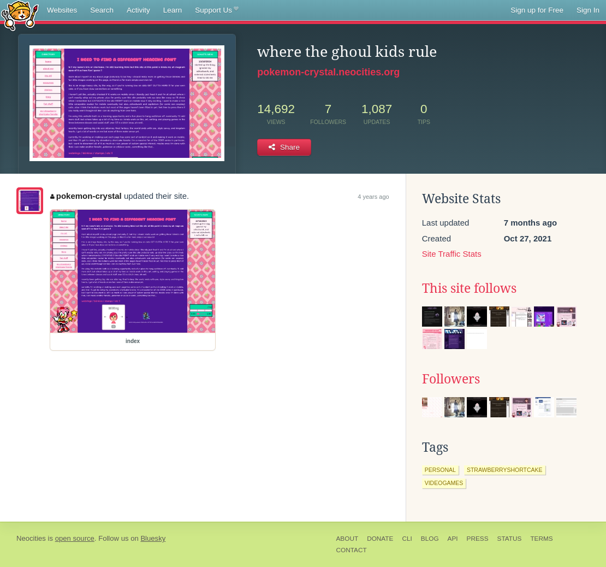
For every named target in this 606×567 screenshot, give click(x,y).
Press (478, 538)
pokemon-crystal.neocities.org (328, 72)
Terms (541, 538)
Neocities (31, 538)
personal (440, 469)
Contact (351, 550)
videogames (444, 483)
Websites (62, 10)
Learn (172, 10)
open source (74, 538)
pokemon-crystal (86, 195)
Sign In (588, 10)
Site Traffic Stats (452, 253)
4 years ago (373, 196)
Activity (138, 10)
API (453, 538)
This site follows (469, 288)
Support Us (216, 10)
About (347, 538)
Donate (380, 538)
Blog (430, 538)
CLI (407, 538)
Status (509, 538)
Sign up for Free (536, 10)
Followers (451, 379)
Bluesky (152, 538)
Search (102, 10)
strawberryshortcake (505, 469)
